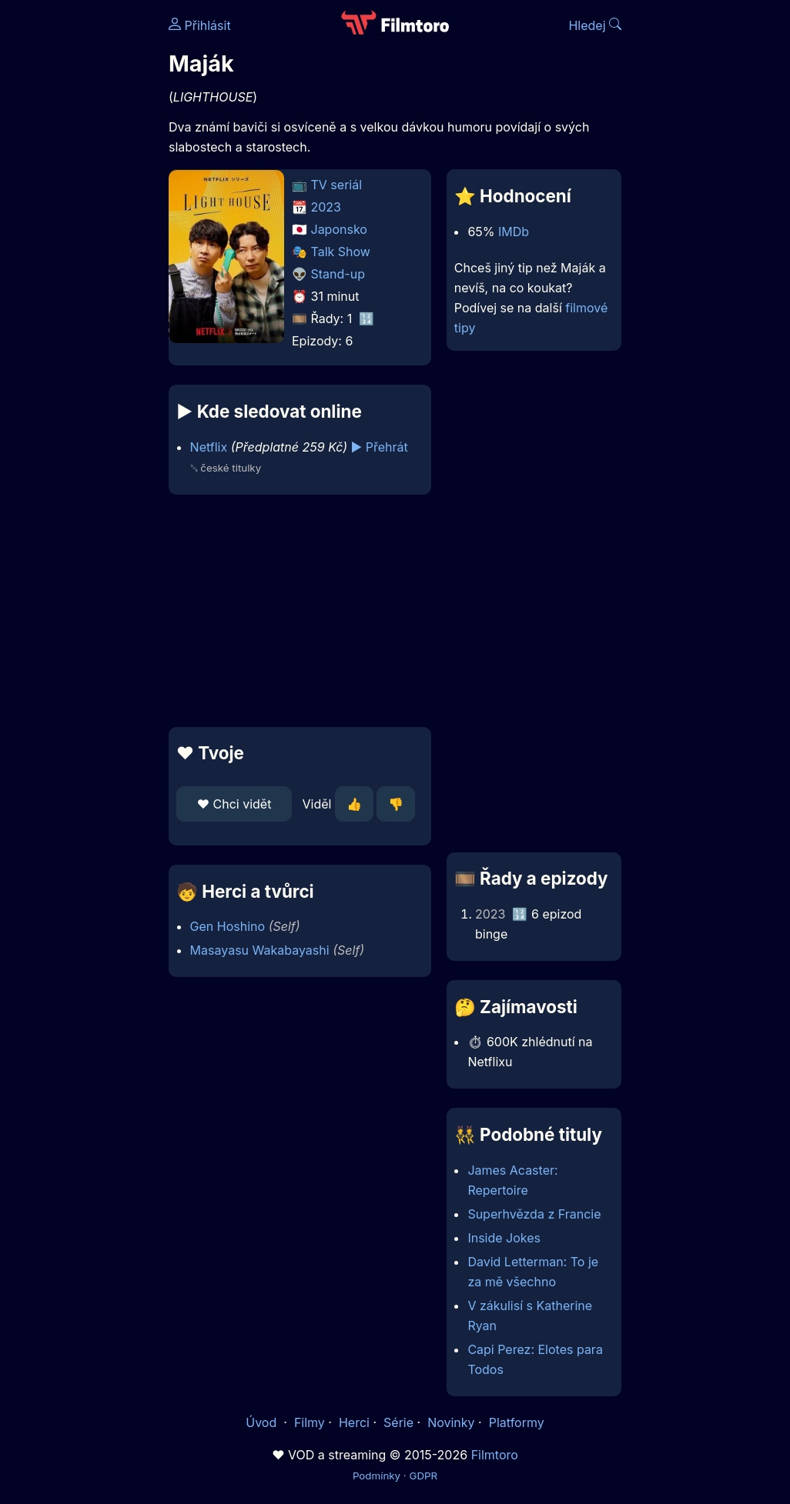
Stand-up (338, 274)
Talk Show (340, 251)
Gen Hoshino (228, 926)
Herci (354, 1422)
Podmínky (376, 1475)
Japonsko (339, 229)
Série (398, 1422)
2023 (326, 207)
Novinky (450, 1422)
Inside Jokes (504, 1238)
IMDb (513, 231)
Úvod (263, 1422)
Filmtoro (494, 1454)
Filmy (309, 1422)
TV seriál (337, 184)
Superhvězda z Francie (534, 1214)
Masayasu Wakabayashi (260, 950)
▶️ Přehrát (379, 447)
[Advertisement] (295, 611)
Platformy (516, 1422)
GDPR (423, 1475)
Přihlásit (200, 25)
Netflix (209, 447)
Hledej (594, 25)
